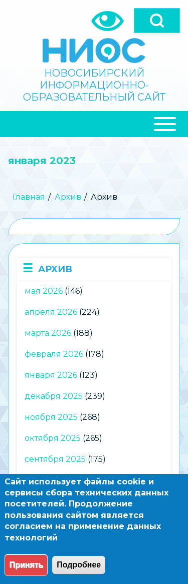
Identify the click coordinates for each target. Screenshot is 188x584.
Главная (29, 197)
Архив (68, 197)
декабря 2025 (54, 396)
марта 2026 (48, 333)
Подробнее (79, 564)
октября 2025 (53, 438)
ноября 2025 (51, 417)
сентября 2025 (55, 459)
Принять (26, 564)
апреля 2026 (51, 312)
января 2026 (51, 375)
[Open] (157, 20)
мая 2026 (44, 291)
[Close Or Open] (94, 124)
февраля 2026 (54, 354)
